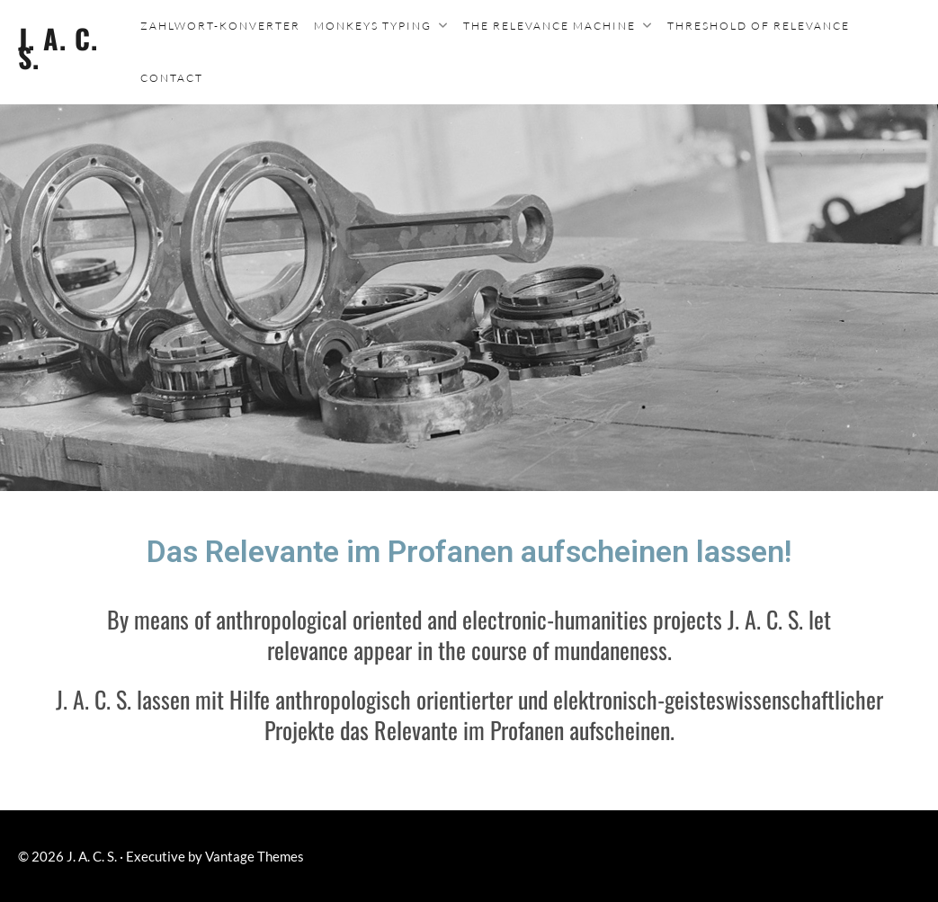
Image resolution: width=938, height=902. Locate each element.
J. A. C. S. (58, 47)
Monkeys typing (373, 25)
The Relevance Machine (549, 25)
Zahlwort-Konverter (220, 25)
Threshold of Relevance (758, 25)
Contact (171, 78)
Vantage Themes (254, 856)
